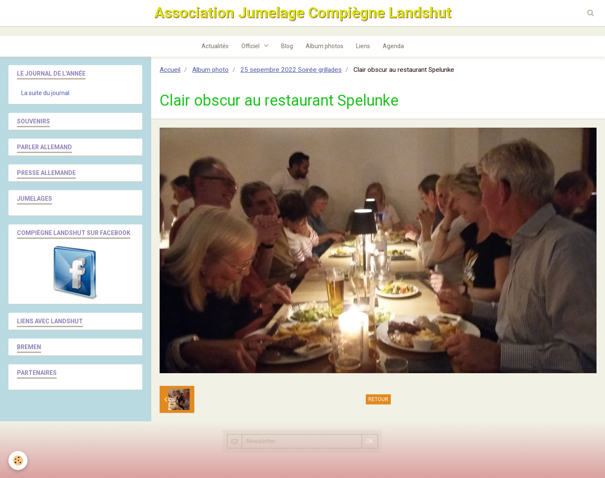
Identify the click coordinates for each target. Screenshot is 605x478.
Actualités (215, 46)
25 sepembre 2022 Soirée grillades (291, 70)
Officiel (251, 46)
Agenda (393, 46)
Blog (287, 46)
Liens (363, 46)
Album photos (324, 46)
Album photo (210, 70)
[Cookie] (18, 460)
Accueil (170, 70)
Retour (378, 399)
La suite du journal (45, 93)
